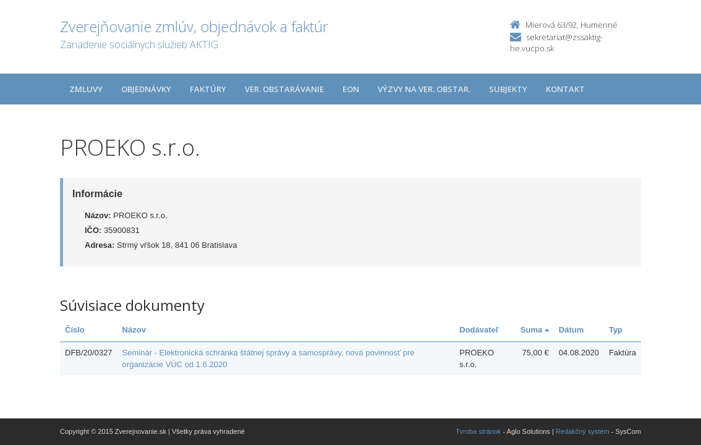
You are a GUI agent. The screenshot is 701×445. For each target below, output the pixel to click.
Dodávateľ (479, 329)
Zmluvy (86, 89)
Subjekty (508, 89)
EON (350, 89)
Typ (615, 329)
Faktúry (208, 89)
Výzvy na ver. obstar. (424, 89)
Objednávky (146, 89)
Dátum (571, 329)
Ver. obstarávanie (284, 89)
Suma (534, 329)
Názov (134, 329)
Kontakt (565, 89)
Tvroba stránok (478, 431)
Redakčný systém (583, 431)
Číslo (75, 329)
